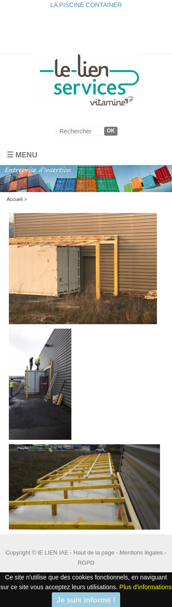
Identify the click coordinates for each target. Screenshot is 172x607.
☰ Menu (22, 155)
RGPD (86, 562)
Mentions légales (141, 552)
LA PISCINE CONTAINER (86, 4)
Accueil (15, 199)
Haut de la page (94, 552)
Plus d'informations (145, 587)
